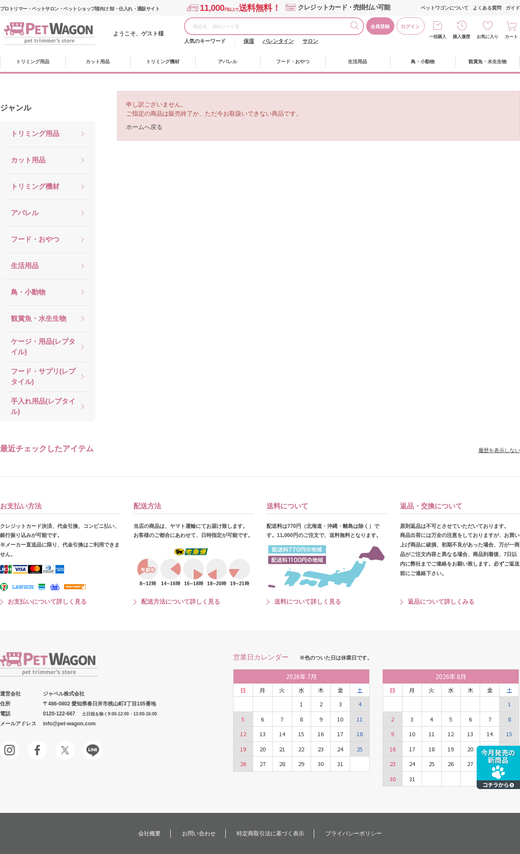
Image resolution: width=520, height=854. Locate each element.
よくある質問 (487, 7)
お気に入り (487, 36)
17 (340, 734)
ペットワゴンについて (444, 7)
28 (282, 764)
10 (340, 719)
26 (243, 764)
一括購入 (437, 36)
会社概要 (149, 833)
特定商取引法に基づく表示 (270, 833)
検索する (356, 27)
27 (263, 764)
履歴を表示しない (499, 450)
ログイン (410, 26)
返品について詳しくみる (441, 601)
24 (340, 749)
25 (360, 749)
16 (321, 734)
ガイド (513, 7)
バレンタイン (278, 41)
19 (243, 749)
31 (340, 764)
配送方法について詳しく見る (180, 601)
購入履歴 (461, 36)
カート (511, 36)
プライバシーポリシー (353, 833)
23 (321, 749)
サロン (310, 41)
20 (263, 749)
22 (301, 749)
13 (263, 734)
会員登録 (380, 26)
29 (301, 764)
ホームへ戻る (144, 126)
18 (360, 734)
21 (282, 749)
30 (321, 764)
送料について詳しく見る (307, 601)
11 (360, 719)
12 (243, 734)
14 (282, 734)
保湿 (249, 41)
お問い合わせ (199, 833)
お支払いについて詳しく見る (47, 601)
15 (301, 734)
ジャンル (15, 108)
